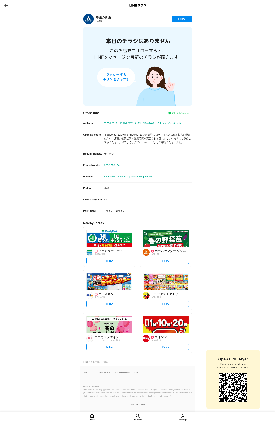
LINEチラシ (138, 5)
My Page (183, 420)
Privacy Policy (104, 372)
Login (136, 372)
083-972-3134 (112, 165)
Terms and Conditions (122, 372)
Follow (181, 20)
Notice (85, 372)
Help (93, 372)
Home (92, 420)
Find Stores (137, 420)
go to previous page (6, 5)
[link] (88, 19)
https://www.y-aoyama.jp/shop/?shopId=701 (128, 176)
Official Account (180, 113)
